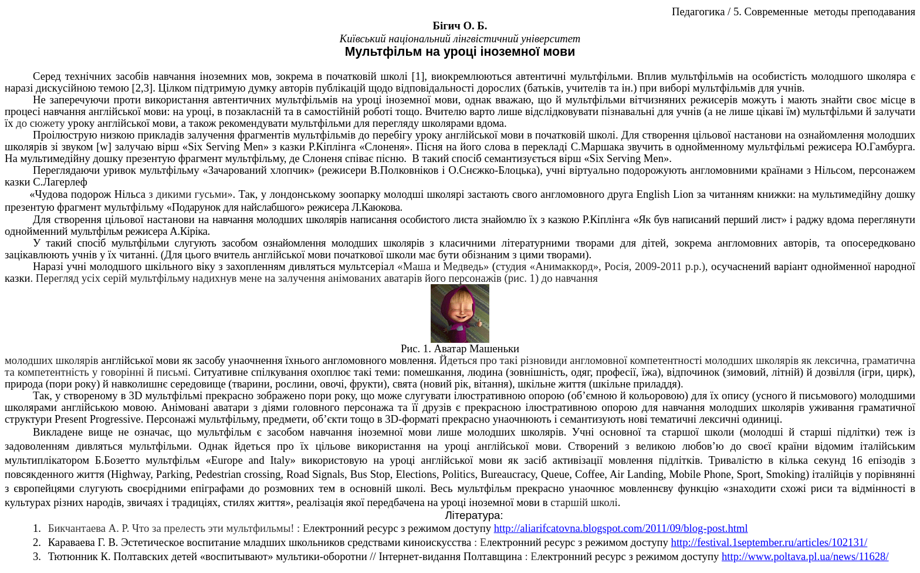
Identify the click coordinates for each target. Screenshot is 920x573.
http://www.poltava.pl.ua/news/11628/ (805, 556)
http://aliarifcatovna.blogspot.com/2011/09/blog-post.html (621, 528)
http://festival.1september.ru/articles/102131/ (769, 542)
